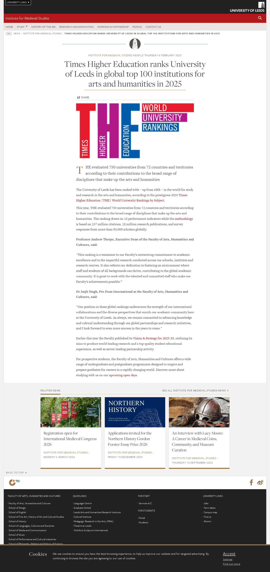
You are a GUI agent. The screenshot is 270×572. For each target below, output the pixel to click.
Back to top (15, 472)
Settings (227, 559)
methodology (184, 218)
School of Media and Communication (27, 530)
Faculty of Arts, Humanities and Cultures (29, 503)
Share (85, 97)
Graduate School (82, 508)
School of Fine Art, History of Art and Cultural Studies (36, 517)
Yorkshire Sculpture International (91, 530)
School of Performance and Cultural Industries (32, 539)
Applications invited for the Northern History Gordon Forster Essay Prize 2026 (130, 438)
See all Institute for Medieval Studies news (194, 390)
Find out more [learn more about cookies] (231, 564)
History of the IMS (43, 27)
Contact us (153, 27)
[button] (260, 18)
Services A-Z (145, 503)
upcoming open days (123, 375)
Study (21, 27)
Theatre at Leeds (82, 526)
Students (143, 522)
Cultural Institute (82, 517)
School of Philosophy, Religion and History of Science (36, 544)
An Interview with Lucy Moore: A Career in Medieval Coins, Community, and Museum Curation (197, 441)
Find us (207, 517)
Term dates (209, 508)
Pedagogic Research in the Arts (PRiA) (94, 521)
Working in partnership (113, 27)
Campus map (210, 512)
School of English (17, 512)
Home (9, 27)
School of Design (17, 508)
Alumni (207, 521)
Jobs (206, 503)
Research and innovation (76, 27)
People (137, 27)
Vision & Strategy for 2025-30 (153, 338)
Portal (142, 518)
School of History (17, 521)
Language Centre (83, 503)
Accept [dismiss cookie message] (229, 553)
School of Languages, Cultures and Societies (31, 526)
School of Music (17, 535)
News (17, 33)
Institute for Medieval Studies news (114, 55)
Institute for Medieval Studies (27, 18)
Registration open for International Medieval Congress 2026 (70, 438)
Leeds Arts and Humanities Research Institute (97, 512)
